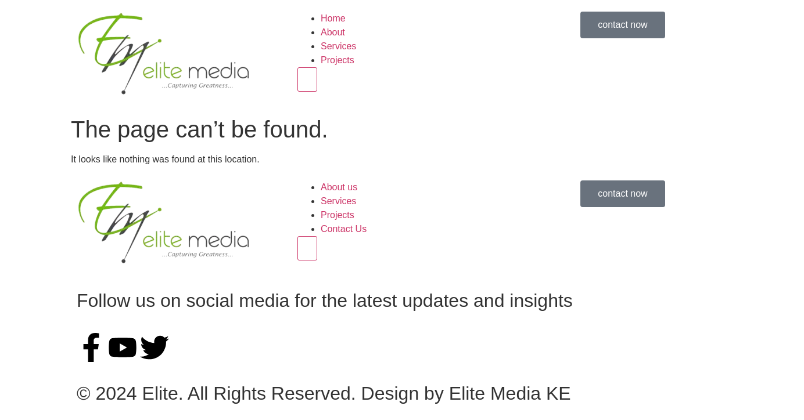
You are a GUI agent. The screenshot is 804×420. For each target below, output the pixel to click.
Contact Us (344, 229)
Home (333, 18)
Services (338, 46)
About (333, 32)
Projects (337, 60)
